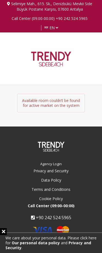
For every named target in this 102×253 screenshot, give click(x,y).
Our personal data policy (36, 242)
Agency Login (51, 163)
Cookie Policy (51, 198)
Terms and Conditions (51, 189)
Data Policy (51, 180)
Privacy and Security (51, 170)
